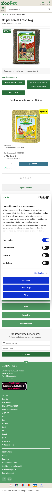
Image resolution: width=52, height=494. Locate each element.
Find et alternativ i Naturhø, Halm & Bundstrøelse (39, 84)
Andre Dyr (26, 315)
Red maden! (6, 403)
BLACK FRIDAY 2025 (10, 406)
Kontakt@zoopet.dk (9, 376)
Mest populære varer (10, 410)
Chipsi (4, 14)
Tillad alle (26, 280)
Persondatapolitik (9, 470)
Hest (26, 307)
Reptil (4, 434)
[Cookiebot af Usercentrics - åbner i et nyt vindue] (38, 197)
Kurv (49, 3)
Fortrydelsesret (8, 473)
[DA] (9, 3)
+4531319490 (7, 373)
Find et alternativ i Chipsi (13, 82)
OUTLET (5, 413)
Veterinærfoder (26, 323)
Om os (4, 456)
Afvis (26, 295)
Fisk (3, 431)
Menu (3, 9)
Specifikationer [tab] (26, 188)
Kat (3, 420)
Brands (5, 399)
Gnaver (5, 424)
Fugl (4, 427)
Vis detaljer (39, 273)
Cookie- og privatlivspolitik (12, 466)
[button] (26, 47)
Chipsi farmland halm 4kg (14, 147)
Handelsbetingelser (9, 463)
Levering (5, 459)
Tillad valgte (26, 288)
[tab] (20, 178)
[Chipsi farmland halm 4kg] (26, 126)
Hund (4, 417)
